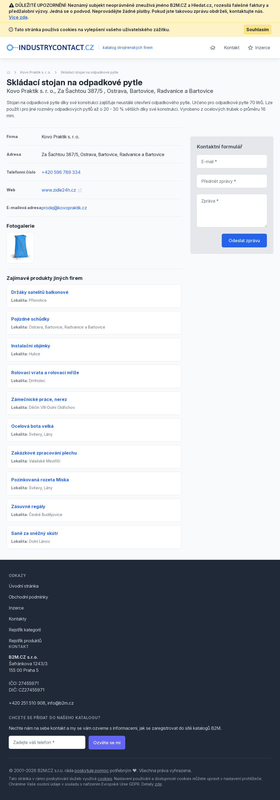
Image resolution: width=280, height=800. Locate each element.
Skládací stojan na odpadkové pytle (89, 72)
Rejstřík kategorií (25, 629)
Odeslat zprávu (244, 240)
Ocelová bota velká (32, 426)
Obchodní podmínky (28, 597)
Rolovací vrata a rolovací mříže (45, 372)
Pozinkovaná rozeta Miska (40, 479)
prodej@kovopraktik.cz (64, 207)
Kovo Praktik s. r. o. (35, 72)
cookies (105, 778)
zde (158, 784)
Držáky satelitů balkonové (39, 292)
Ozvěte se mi (107, 742)
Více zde (18, 17)
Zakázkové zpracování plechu (44, 453)
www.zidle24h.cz (61, 190)
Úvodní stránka (24, 586)
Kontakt (231, 47)
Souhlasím (257, 29)
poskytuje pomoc (92, 770)
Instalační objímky (30, 345)
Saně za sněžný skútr (34, 533)
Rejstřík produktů (25, 640)
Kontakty (18, 619)
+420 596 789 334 (61, 172)
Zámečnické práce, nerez (39, 399)
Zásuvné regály (28, 506)
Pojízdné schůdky (30, 319)
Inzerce (259, 47)
